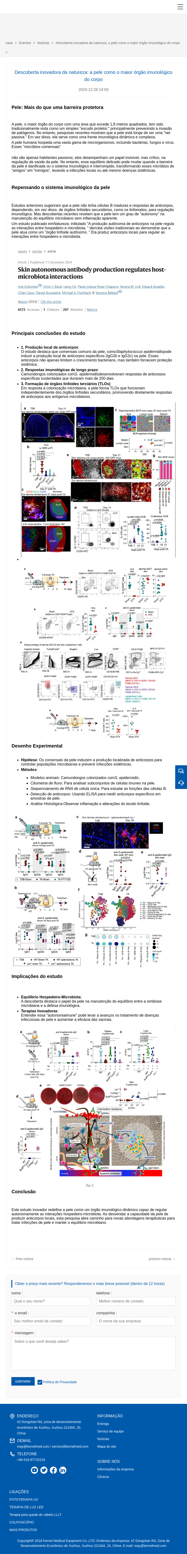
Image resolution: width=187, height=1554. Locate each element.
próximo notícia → (162, 1259)
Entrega (103, 1424)
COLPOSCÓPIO (21, 1522)
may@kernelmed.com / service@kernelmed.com (52, 1446)
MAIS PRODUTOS (23, 1530)
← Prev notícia (22, 1259)
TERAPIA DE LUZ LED (26, 1507)
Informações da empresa (115, 1469)
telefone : (104, 1293)
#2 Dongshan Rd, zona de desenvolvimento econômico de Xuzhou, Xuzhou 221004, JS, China (49, 1427)
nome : (17, 1293)
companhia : (106, 1313)
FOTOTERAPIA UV (23, 1499)
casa (9, 43)
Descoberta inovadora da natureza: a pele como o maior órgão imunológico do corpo (118, 43)
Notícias (43, 43)
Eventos (25, 43)
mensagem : (23, 1333)
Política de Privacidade (60, 1382)
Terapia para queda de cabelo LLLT (35, 1515)
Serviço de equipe (110, 1431)
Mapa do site (106, 1446)
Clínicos (103, 1477)
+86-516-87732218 (31, 1460)
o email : (20, 1313)
